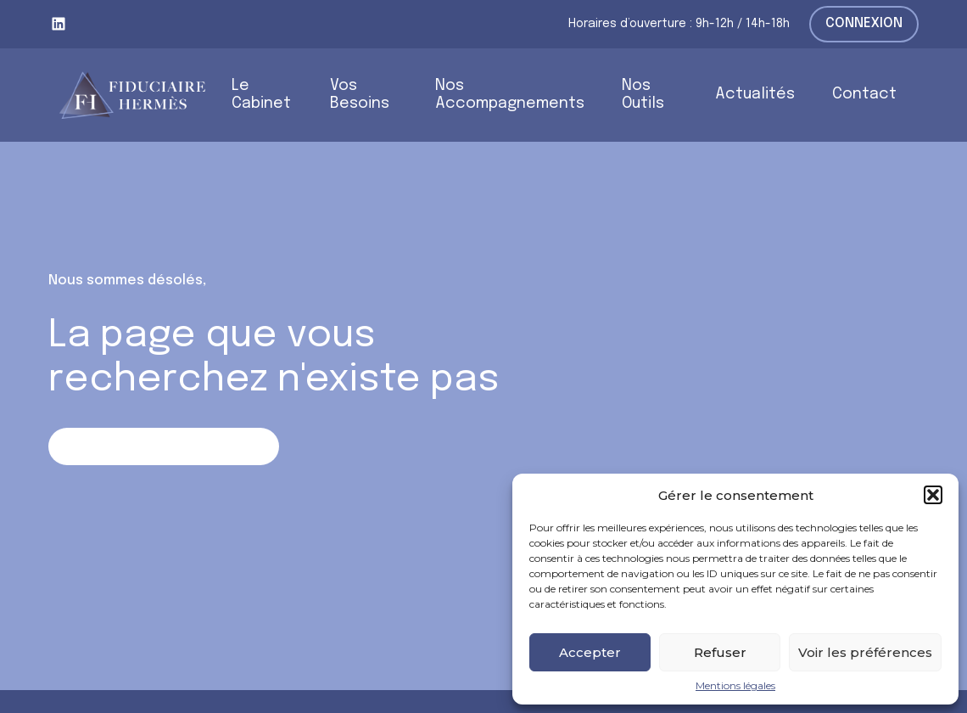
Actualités (755, 94)
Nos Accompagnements (509, 94)
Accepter (590, 652)
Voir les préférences (865, 652)
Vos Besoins (359, 94)
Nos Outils (643, 94)
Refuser (720, 652)
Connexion (864, 23)
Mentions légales (735, 686)
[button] (933, 494)
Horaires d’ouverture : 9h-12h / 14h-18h (679, 24)
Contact (864, 94)
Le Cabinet (261, 94)
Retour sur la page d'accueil (163, 446)
